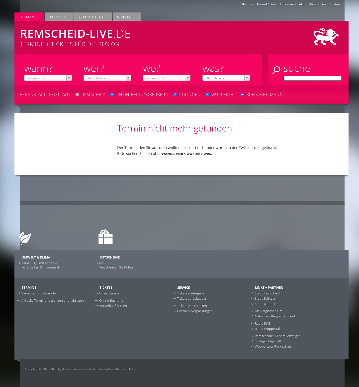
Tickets (58, 16)
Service (126, 16)
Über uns (247, 4)
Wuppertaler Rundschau (273, 346)
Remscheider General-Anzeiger (277, 336)
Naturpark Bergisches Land (275, 316)
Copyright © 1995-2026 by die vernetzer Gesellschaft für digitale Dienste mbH (79, 369)
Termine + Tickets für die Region (112, 34)
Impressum (288, 4)
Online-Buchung (111, 300)
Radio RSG (262, 323)
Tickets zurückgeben (192, 298)
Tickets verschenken (192, 305)
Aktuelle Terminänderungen (52, 300)
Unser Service (109, 293)
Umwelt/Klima (266, 4)
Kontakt (335, 4)
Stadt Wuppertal (267, 303)
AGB (302, 4)
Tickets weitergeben (191, 293)
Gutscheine (92, 16)
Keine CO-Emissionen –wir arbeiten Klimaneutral (40, 265)
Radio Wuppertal (267, 328)
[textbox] (48, 78)
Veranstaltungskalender (39, 293)
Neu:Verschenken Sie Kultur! (116, 265)
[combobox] (48, 78)
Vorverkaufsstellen (113, 305)
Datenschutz (317, 4)
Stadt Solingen (265, 298)
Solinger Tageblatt (268, 341)
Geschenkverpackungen (195, 311)
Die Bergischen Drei (269, 311)
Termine (28, 16)
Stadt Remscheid (267, 293)
